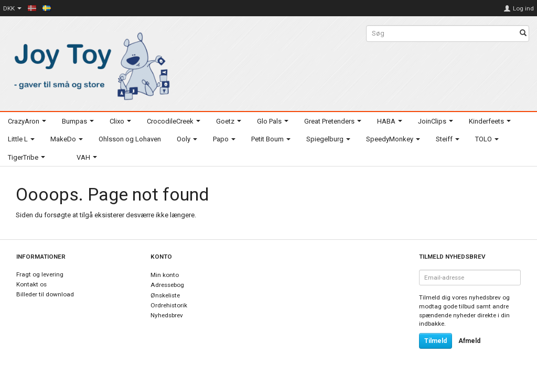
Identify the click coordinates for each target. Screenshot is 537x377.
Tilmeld (435, 341)
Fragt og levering (39, 274)
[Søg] (523, 34)
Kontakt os (31, 284)
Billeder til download (45, 294)
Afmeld (469, 341)
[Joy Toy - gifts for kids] (89, 64)
